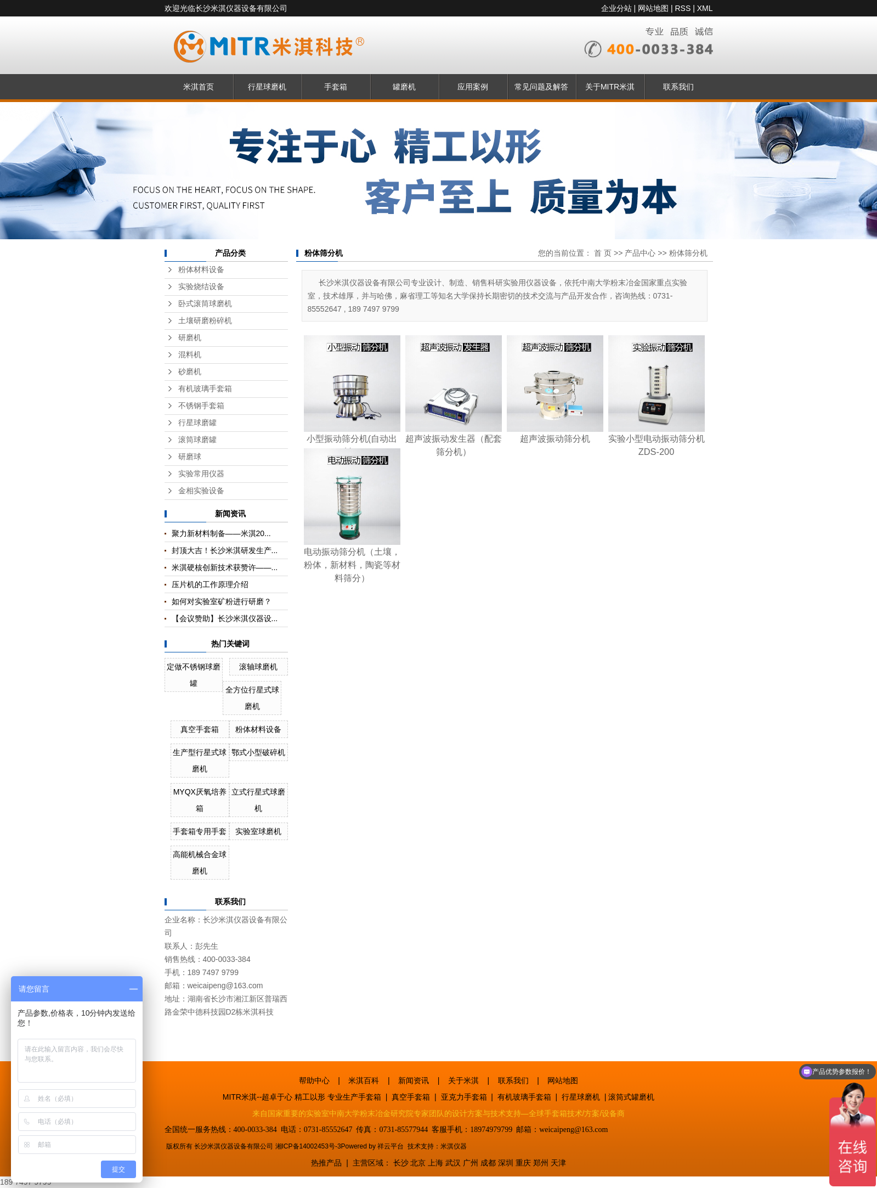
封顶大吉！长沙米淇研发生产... (225, 550)
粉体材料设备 (201, 270)
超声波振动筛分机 (555, 438)
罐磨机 (404, 86)
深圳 (505, 1162)
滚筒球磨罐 (197, 440)
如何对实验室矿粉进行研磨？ (221, 601)
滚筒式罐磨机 (631, 1097)
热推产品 (326, 1162)
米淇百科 (363, 1080)
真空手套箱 (199, 729)
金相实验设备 (201, 491)
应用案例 (472, 86)
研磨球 (189, 457)
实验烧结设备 (201, 287)
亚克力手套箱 (464, 1097)
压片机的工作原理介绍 (210, 584)
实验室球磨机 (258, 831)
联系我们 (678, 86)
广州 (470, 1162)
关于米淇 (463, 1080)
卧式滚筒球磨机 (205, 304)
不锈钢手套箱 (201, 406)
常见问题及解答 (541, 86)
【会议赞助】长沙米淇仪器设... (225, 618)
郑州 (540, 1162)
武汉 (453, 1162)
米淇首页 (198, 86)
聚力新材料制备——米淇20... (221, 533)
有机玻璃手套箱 (205, 389)
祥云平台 (390, 1146)
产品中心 (640, 253)
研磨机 (189, 338)
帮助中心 (314, 1080)
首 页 (603, 253)
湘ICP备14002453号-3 (308, 1146)
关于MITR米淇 (610, 86)
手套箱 (335, 86)
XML (705, 8)
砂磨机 (189, 372)
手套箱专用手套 (200, 831)
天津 (558, 1162)
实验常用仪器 (201, 474)
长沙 (401, 1162)
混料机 (189, 355)
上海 (435, 1162)
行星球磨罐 (197, 423)
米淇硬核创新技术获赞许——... (225, 567)
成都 (488, 1162)
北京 (418, 1162)
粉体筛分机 (688, 253)
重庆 (523, 1162)
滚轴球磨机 (258, 666)
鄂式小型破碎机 (258, 752)
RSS (683, 8)
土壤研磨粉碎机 (205, 321)
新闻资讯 (413, 1080)
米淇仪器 (453, 1146)
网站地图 (653, 8)
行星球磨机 (267, 86)
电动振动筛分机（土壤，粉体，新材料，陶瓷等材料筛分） (352, 565)
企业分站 (616, 8)
